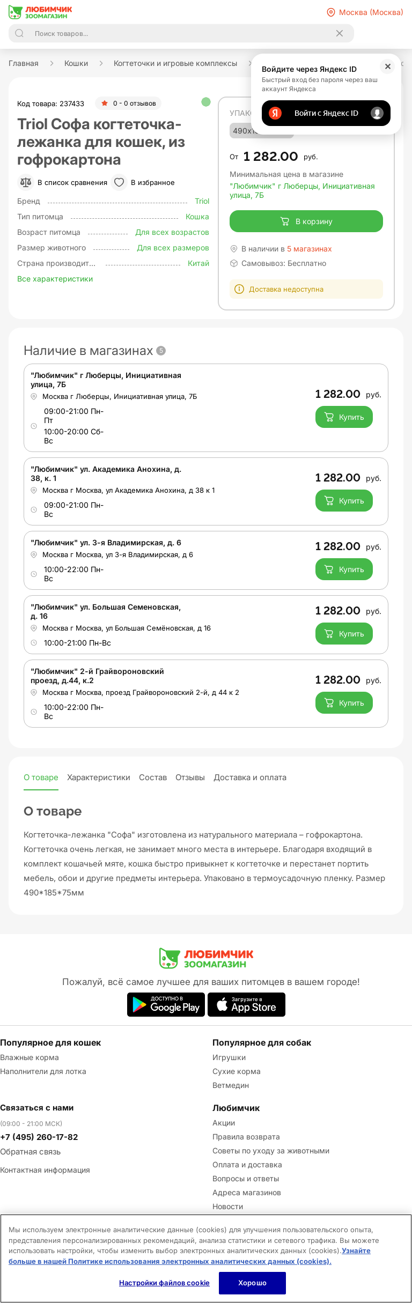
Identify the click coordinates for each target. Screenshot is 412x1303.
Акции (223, 1122)
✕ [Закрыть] (387, 66)
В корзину (306, 221)
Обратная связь (30, 1151)
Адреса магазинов (246, 1192)
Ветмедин (230, 1085)
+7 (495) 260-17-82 (39, 1137)
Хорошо (252, 1282)
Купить (344, 416)
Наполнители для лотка (43, 1071)
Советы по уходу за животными (270, 1150)
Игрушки (229, 1057)
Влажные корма (29, 1057)
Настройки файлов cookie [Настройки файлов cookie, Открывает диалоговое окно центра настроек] (164, 1282)
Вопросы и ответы (245, 1178)
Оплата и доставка (247, 1164)
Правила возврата (246, 1136)
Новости (227, 1206)
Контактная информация (45, 1169)
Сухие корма (236, 1071)
